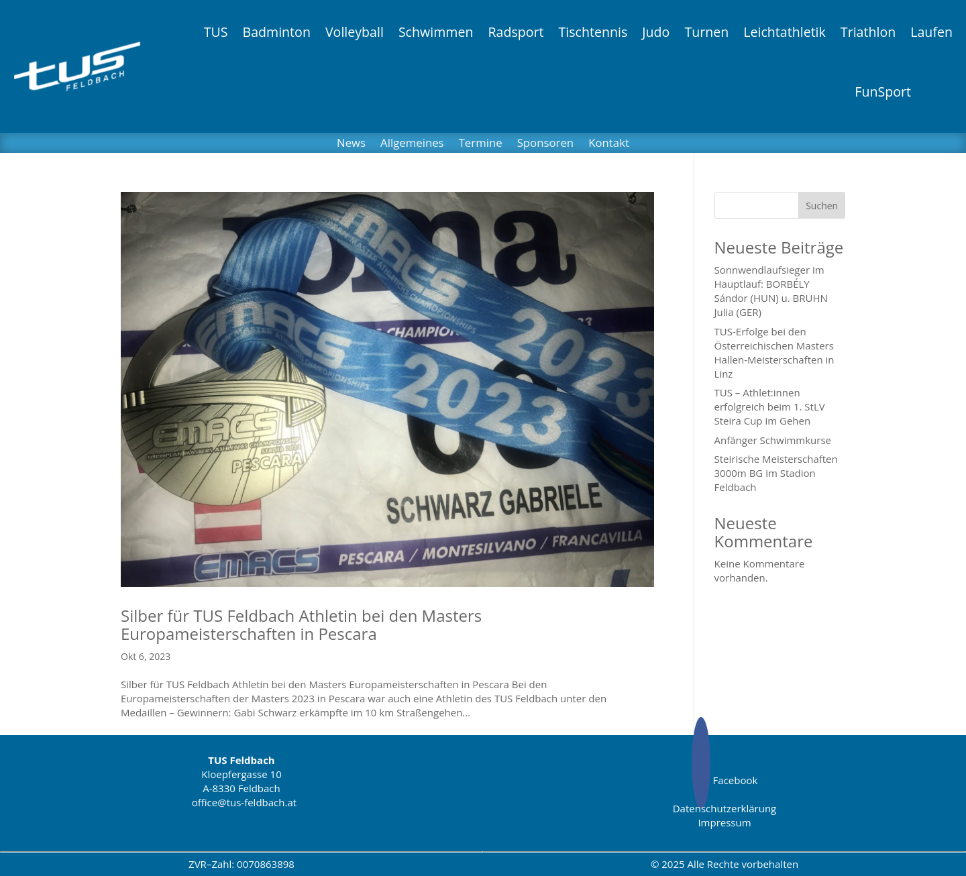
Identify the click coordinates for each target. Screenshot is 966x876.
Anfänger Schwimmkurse (772, 440)
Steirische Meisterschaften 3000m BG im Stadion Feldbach (776, 473)
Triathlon (868, 32)
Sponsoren (545, 144)
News (351, 144)
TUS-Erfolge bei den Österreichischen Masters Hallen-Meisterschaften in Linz (774, 352)
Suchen (822, 205)
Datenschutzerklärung (725, 808)
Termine (480, 144)
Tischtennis (593, 32)
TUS (216, 32)
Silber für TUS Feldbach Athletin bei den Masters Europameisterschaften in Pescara (301, 624)
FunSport (883, 92)
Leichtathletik (784, 32)
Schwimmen (436, 32)
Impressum (724, 822)
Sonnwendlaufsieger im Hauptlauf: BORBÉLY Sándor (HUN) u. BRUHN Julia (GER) (771, 291)
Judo (655, 32)
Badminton (276, 32)
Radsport (515, 32)
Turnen (706, 32)
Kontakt (608, 144)
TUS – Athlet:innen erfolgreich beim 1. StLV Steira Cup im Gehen (769, 406)
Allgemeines (412, 144)
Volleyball (354, 32)
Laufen (931, 32)
